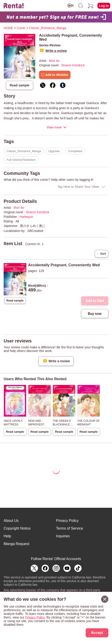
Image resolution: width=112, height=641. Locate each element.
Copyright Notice (17, 528)
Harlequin (26, 217)
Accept (97, 633)
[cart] (90, 6)
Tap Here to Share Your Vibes (78, 187)
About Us (11, 521)
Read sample (19, 85)
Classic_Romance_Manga (24, 151)
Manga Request (16, 544)
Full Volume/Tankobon (21, 159)
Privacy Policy (67, 521)
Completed (75, 151)
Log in (104, 6)
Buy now (95, 314)
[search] (80, 6)
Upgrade (54, 151)
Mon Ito (54, 61)
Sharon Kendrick (73, 65)
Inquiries (63, 536)
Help (7, 536)
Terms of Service (69, 528)
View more (54, 127)
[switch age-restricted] (70, 5)
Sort (101, 253)
